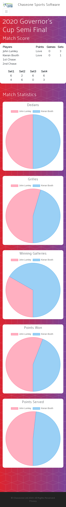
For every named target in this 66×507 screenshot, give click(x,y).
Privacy (33, 501)
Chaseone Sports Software (31, 5)
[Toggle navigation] (6, 11)
